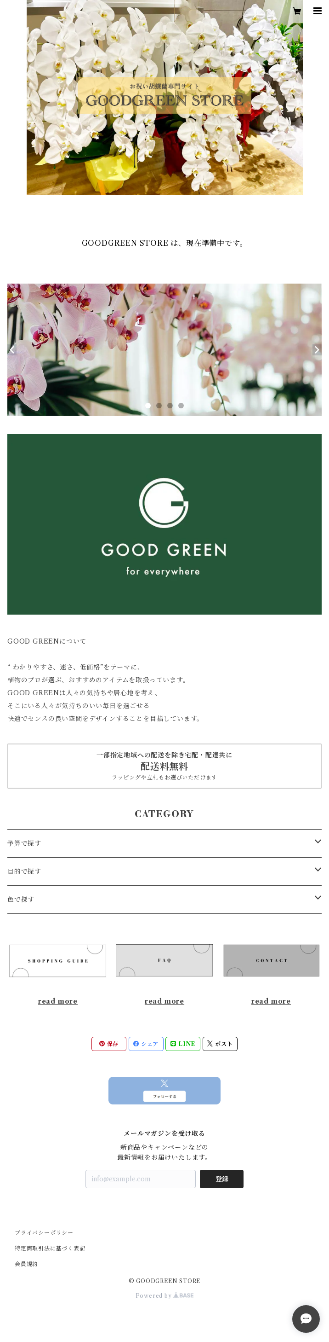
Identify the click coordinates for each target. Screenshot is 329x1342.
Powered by (165, 1295)
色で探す (20, 899)
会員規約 (26, 1264)
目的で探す (24, 871)
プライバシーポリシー (44, 1232)
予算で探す (24, 843)
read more (58, 1001)
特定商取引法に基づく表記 (50, 1248)
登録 (222, 1179)
